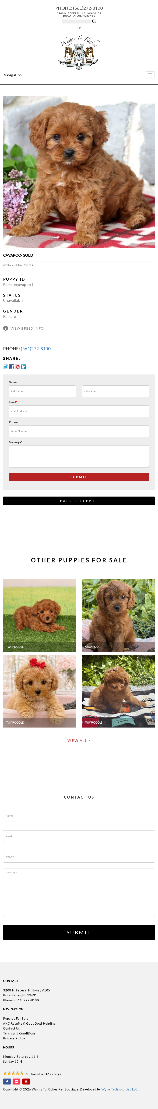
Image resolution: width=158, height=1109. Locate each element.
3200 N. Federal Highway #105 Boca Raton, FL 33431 (79, 14)
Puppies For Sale (15, 1018)
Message (15, 442)
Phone (13, 422)
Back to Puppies (79, 501)
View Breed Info (27, 328)
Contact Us (11, 1028)
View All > (79, 740)
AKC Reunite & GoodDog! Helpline (29, 1023)
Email (13, 402)
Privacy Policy (14, 1038)
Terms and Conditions (19, 1033)
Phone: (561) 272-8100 (21, 1000)
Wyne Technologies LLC (119, 1089)
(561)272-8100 (88, 7)
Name (13, 382)
